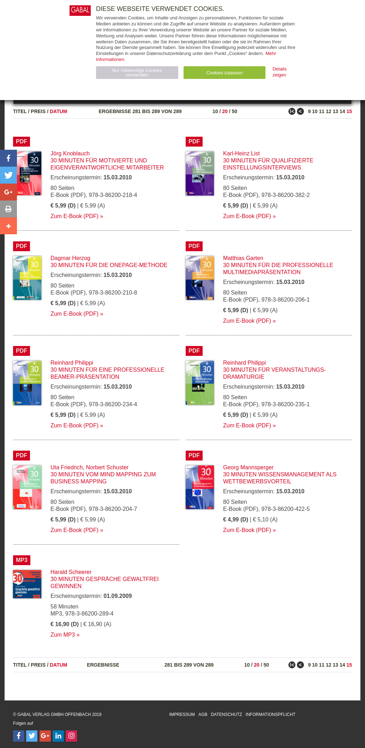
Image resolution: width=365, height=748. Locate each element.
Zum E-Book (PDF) (74, 216)
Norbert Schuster (107, 467)
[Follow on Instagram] (71, 736)
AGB (202, 714)
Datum (58, 111)
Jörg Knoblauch (70, 153)
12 (328, 111)
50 (234, 111)
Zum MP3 (62, 635)
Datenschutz (226, 714)
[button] (8, 158)
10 (215, 111)
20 (225, 111)
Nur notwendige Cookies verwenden (137, 73)
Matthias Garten (243, 258)
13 (335, 111)
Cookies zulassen (225, 72)
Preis (38, 111)
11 (322, 111)
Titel (20, 111)
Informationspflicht (270, 714)
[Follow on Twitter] (31, 736)
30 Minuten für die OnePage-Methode (108, 265)
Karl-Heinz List (241, 153)
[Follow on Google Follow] (45, 736)
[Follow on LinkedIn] (58, 736)
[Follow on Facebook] (18, 736)
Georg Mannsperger (248, 467)
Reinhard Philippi (71, 363)
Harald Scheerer (71, 572)
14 (342, 111)
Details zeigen (280, 72)
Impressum (182, 714)
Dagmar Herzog (70, 258)
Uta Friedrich (66, 467)
